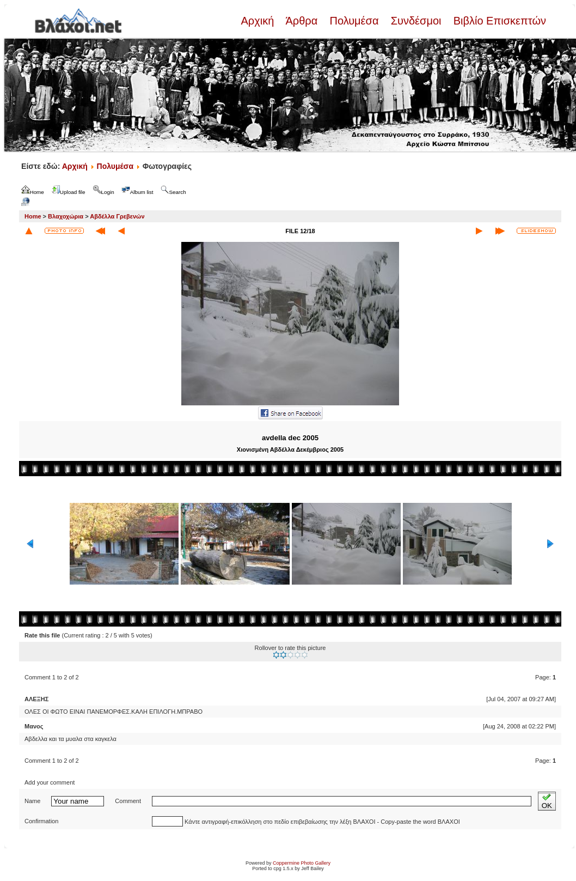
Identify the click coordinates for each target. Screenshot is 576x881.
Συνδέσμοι (416, 21)
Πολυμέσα (354, 21)
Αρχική (259, 21)
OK (547, 801)
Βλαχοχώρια (65, 216)
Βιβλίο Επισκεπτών (498, 21)
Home (32, 216)
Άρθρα (302, 21)
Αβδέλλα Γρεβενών (117, 216)
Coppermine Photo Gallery (301, 863)
